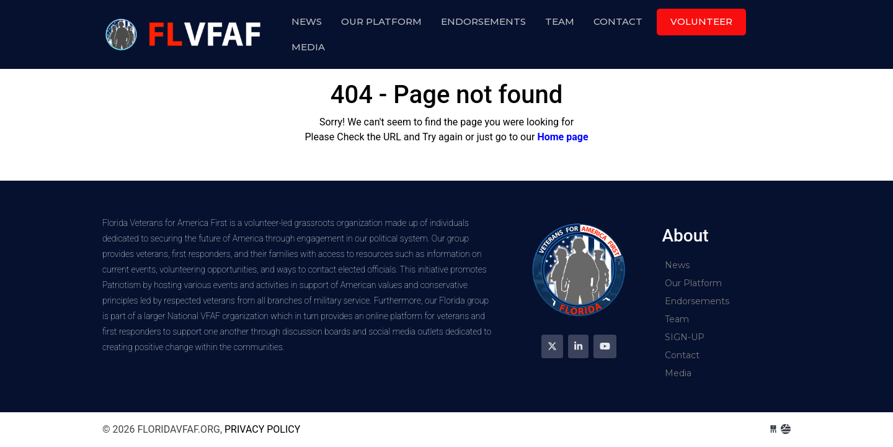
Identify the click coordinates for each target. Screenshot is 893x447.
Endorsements (483, 21)
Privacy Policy (262, 429)
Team (559, 21)
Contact (617, 21)
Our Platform (381, 21)
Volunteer (701, 21)
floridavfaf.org (184, 34)
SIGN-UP (684, 337)
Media (308, 47)
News (306, 21)
